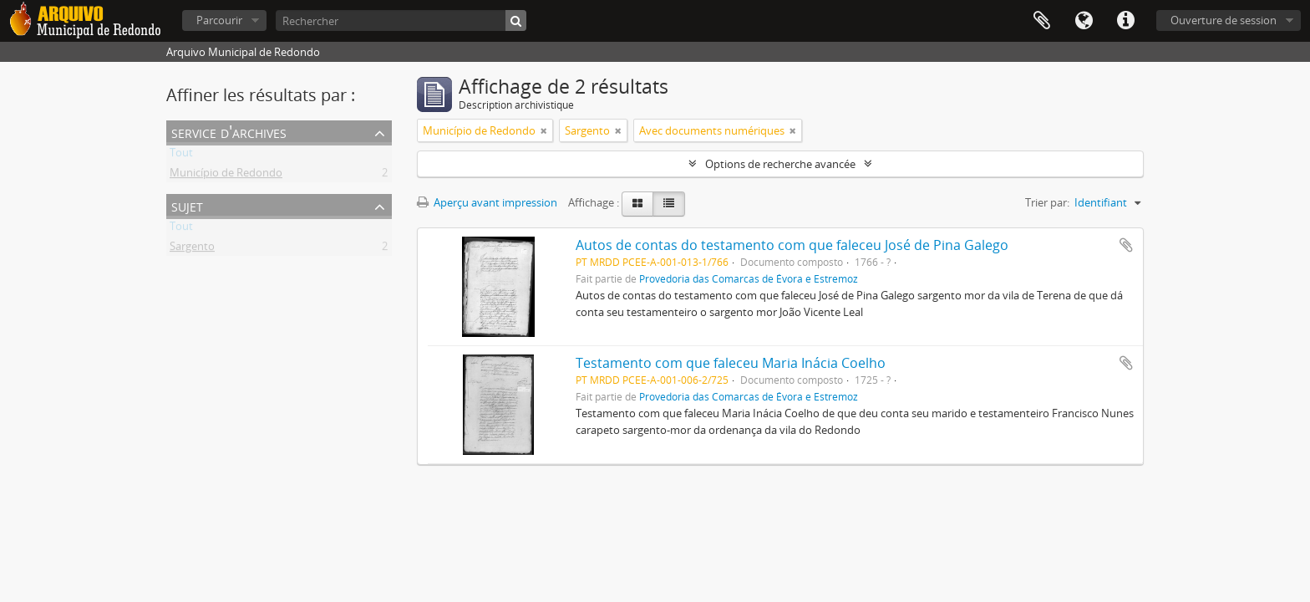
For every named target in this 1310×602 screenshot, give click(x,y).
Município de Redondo (226, 175)
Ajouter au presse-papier (1126, 245)
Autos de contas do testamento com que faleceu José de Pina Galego (792, 245)
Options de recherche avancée (780, 163)
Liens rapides (1125, 21)
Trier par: (1047, 202)
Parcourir (219, 20)
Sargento (192, 249)
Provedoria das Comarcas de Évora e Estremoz (748, 278)
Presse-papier (1042, 21)
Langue (1083, 21)
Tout (181, 155)
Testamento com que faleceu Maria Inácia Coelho (731, 363)
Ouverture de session (1223, 20)
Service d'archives (229, 131)
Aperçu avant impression (487, 202)
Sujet (187, 205)
